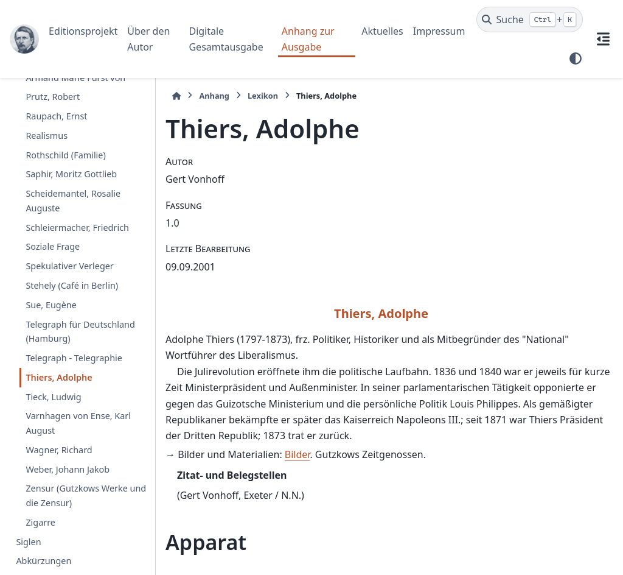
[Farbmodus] (575, 58)
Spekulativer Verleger (69, 266)
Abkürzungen (43, 560)
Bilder (297, 454)
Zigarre (40, 522)
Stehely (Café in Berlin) (72, 285)
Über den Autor (148, 39)
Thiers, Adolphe (59, 377)
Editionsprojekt (83, 31)
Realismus (47, 135)
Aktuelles (382, 31)
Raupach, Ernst (56, 116)
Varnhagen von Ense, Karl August (78, 423)
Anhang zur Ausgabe (308, 39)
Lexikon (263, 95)
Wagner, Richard (59, 450)
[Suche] (529, 19)
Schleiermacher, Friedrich (77, 227)
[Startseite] (176, 96)
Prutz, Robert (53, 96)
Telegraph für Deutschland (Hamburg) (80, 332)
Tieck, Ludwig (53, 397)
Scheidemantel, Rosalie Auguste (73, 201)
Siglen (28, 542)
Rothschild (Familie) (65, 155)
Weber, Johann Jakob (68, 469)
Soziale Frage (53, 246)
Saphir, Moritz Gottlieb (71, 174)
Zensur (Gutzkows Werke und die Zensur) (86, 495)
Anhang (214, 95)
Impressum (439, 31)
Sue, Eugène (51, 305)
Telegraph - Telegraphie (74, 358)
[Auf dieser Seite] (603, 39)
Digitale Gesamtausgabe (226, 39)
